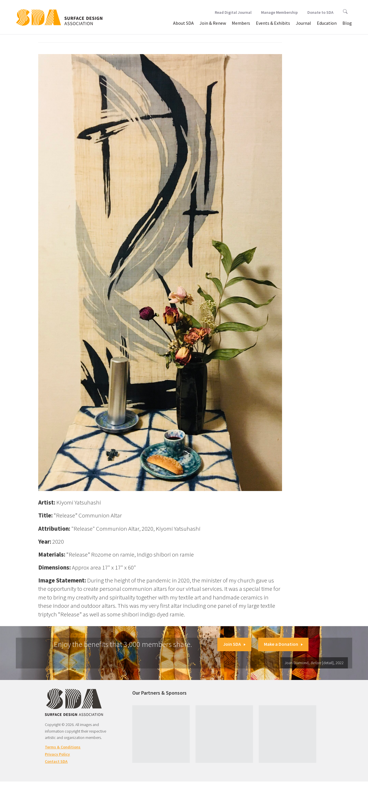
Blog (347, 23)
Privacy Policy (57, 754)
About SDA (183, 23)
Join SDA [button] (234, 644)
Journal (303, 23)
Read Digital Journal (233, 12)
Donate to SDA (320, 12)
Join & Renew (213, 23)
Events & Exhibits (273, 23)
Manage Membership (279, 12)
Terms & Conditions (62, 747)
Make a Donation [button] (283, 644)
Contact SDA (56, 761)
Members (241, 23)
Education (327, 23)
